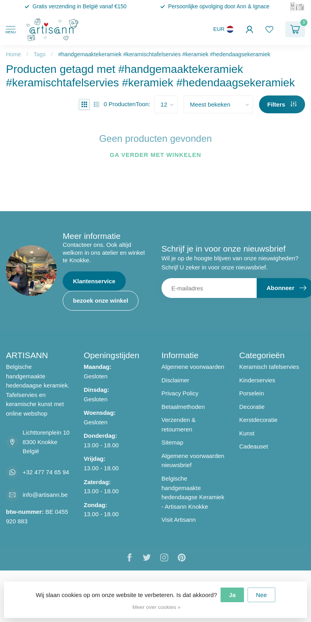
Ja (232, 594)
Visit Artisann (178, 519)
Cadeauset (253, 446)
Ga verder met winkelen (156, 154)
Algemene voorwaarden (192, 366)
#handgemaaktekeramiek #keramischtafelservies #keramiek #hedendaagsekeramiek (164, 54)
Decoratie (252, 406)
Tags (40, 54)
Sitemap (172, 442)
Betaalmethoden (183, 406)
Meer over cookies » (156, 607)
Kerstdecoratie (258, 419)
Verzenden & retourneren (178, 424)
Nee (261, 594)
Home (13, 54)
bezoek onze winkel (100, 300)
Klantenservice (94, 281)
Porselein (251, 393)
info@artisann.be (45, 494)
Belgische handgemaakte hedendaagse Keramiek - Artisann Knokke (192, 492)
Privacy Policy (179, 393)
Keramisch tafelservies (269, 366)
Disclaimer (175, 380)
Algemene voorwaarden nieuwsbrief (192, 460)
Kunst (246, 433)
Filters (282, 104)
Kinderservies (257, 380)
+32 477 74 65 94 (46, 472)
